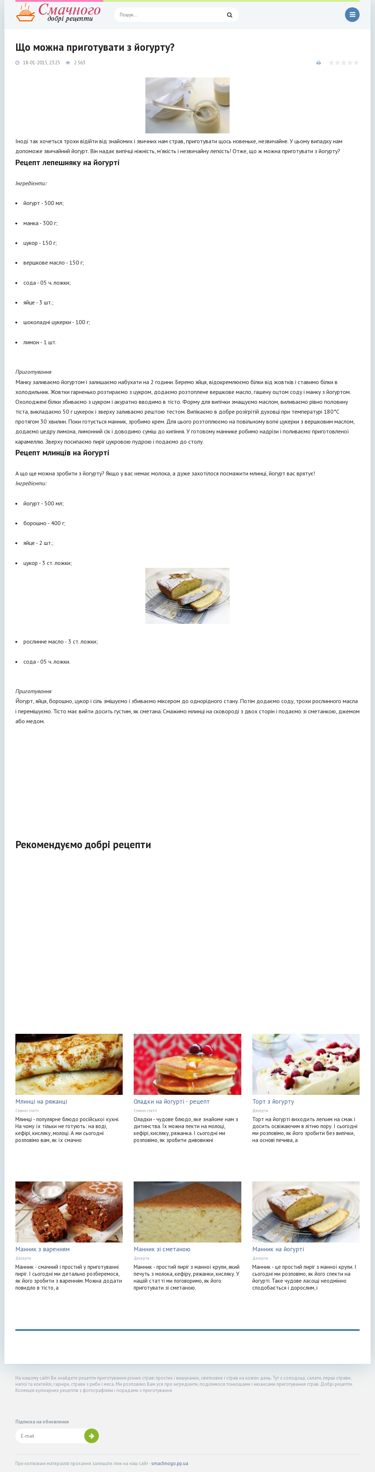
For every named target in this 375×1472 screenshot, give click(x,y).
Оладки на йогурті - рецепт (172, 1101)
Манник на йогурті (278, 1249)
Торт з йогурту (273, 1101)
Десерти (260, 1110)
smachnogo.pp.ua (169, 1463)
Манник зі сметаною (162, 1249)
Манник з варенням (42, 1249)
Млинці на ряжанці (41, 1101)
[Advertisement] (187, 777)
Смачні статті (27, 1110)
